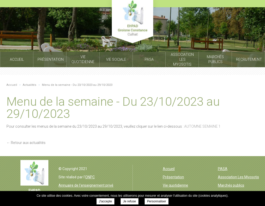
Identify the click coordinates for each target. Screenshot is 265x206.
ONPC (90, 177)
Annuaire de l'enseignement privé (85, 185)
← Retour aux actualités (26, 143)
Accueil (169, 169)
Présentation (173, 177)
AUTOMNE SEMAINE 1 (202, 126)
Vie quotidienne (175, 185)
